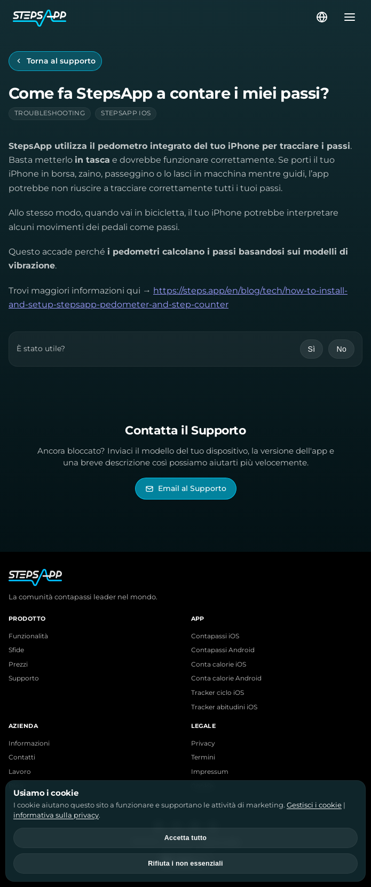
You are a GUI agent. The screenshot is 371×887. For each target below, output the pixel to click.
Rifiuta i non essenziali (185, 863)
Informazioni (29, 743)
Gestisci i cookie (314, 805)
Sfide (16, 650)
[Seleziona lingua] (321, 17)
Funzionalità (28, 636)
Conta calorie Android (226, 678)
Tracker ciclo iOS (217, 692)
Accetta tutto (185, 838)
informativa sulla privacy (56, 815)
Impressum (209, 771)
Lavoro (20, 771)
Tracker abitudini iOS (224, 707)
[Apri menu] (346, 17)
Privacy (203, 743)
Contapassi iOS (215, 636)
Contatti (22, 757)
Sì (311, 349)
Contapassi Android (223, 650)
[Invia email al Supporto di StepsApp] (185, 489)
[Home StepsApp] (163, 17)
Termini (203, 757)
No (341, 349)
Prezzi (18, 664)
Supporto (24, 678)
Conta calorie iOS (218, 664)
